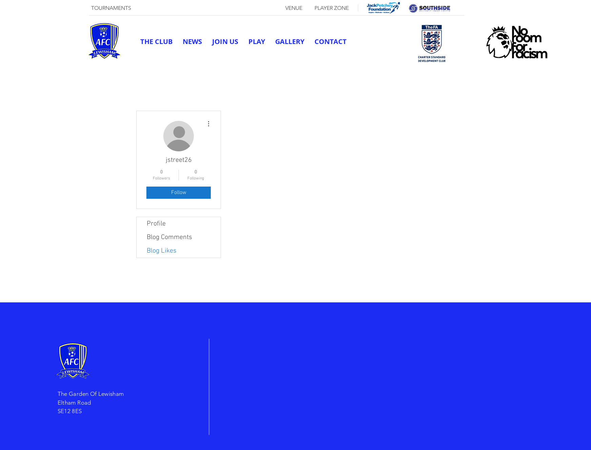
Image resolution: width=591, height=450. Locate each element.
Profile (156, 224)
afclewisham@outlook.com (373, 63)
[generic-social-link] (415, 63)
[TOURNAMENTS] (111, 8)
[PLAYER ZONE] (331, 8)
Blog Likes (162, 251)
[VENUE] (294, 8)
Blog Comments (169, 237)
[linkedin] (436, 63)
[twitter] (426, 63)
